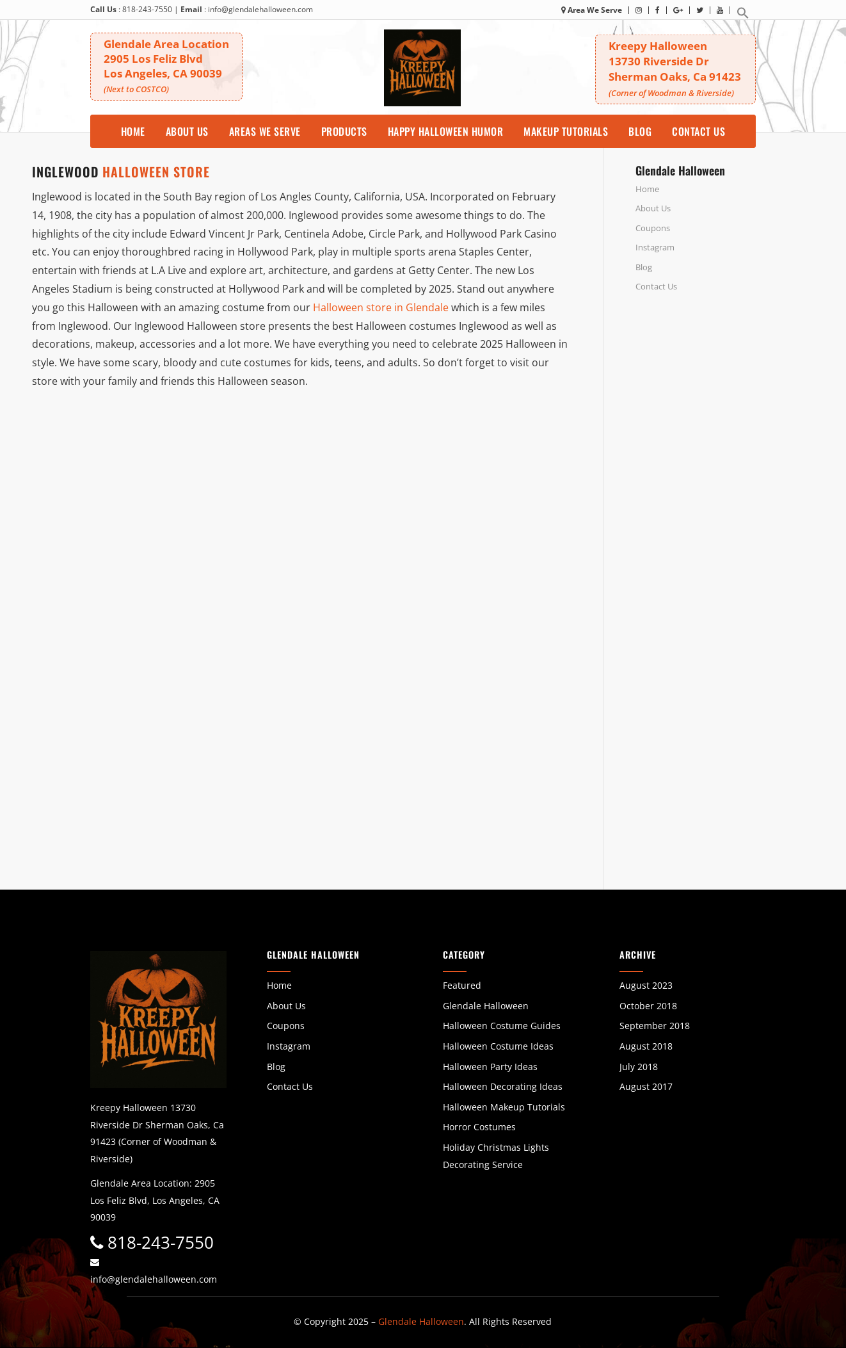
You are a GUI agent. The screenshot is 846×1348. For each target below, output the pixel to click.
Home (647, 189)
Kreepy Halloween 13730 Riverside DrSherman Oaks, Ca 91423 (675, 68)
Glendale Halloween (486, 1006)
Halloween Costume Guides (502, 1025)
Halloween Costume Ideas (498, 1046)
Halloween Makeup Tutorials (504, 1107)
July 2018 (638, 1066)
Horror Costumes (479, 1127)
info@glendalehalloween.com (260, 9)
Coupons (652, 228)
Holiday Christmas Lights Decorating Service (496, 1156)
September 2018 (654, 1025)
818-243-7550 (147, 9)
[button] (743, 16)
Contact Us (656, 286)
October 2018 (648, 1006)
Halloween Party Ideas (490, 1066)
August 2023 (646, 985)
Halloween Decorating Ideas (503, 1086)
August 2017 (646, 1086)
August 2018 (646, 1046)
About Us (653, 208)
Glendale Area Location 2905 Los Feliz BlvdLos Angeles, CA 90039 (166, 66)
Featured (462, 985)
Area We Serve (591, 9)
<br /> (724, 436)
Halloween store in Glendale (381, 307)
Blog (643, 267)
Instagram (654, 247)
